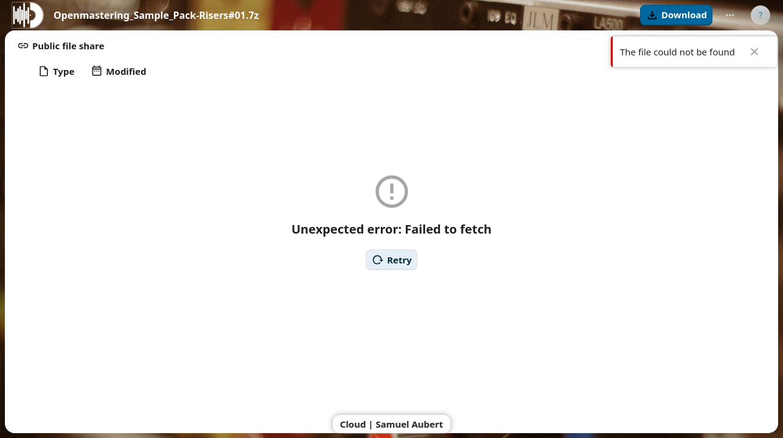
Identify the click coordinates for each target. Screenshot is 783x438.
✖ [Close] (754, 51)
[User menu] (760, 15)
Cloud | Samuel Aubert (392, 424)
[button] (676, 15)
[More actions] (730, 15)
